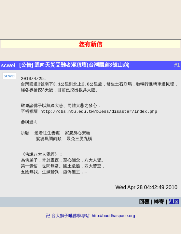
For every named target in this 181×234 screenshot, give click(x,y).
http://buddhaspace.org (113, 226)
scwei (8, 65)
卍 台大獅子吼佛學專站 (68, 226)
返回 (174, 212)
